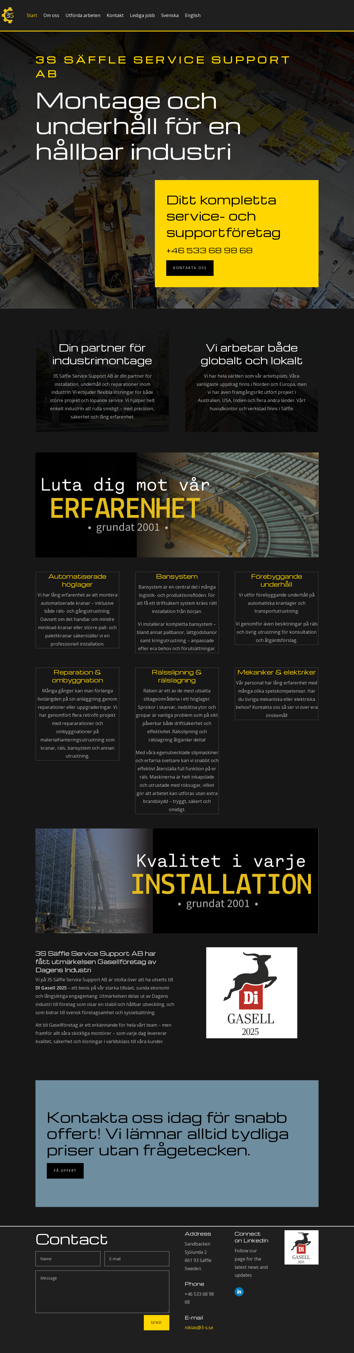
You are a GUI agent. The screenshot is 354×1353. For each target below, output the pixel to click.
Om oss (51, 15)
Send (156, 1322)
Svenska (170, 15)
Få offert (65, 1170)
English (193, 15)
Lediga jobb (142, 15)
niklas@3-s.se (199, 1327)
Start (32, 15)
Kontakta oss (189, 267)
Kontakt (115, 15)
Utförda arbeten (83, 15)
